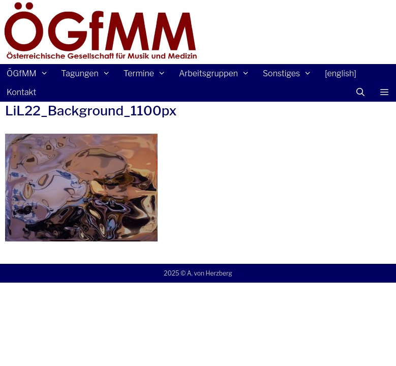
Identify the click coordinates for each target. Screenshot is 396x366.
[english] (340, 73)
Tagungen (88, 73)
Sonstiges (290, 73)
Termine (148, 73)
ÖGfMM (30, 73)
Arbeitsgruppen (217, 73)
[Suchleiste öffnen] (361, 92)
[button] (384, 92)
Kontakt (21, 92)
